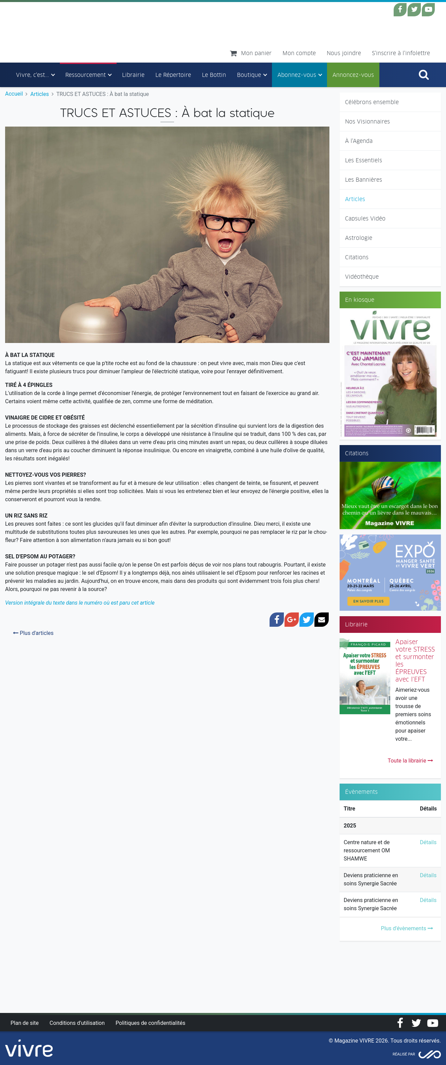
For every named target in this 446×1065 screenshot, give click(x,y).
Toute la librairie (410, 760)
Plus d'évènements (407, 928)
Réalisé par (404, 1054)
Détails (428, 842)
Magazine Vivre (71, 32)
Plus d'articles (33, 633)
